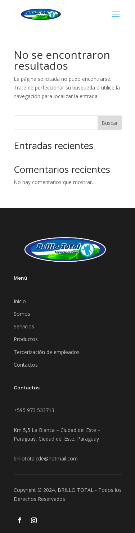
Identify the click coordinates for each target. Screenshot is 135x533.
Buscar (110, 122)
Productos (26, 339)
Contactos (26, 364)
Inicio (20, 301)
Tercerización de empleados (47, 352)
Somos (22, 313)
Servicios (24, 326)
